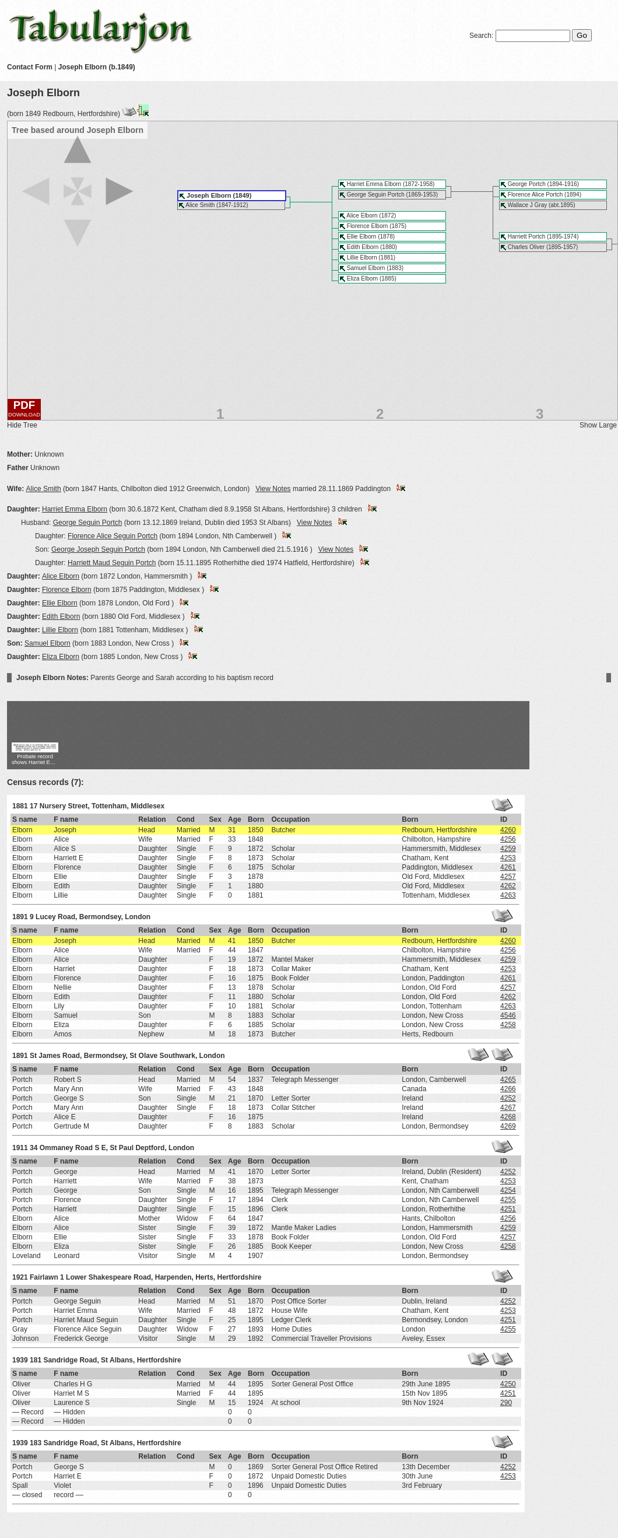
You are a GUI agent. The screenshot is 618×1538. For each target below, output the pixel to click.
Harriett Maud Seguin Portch (112, 563)
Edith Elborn (61, 616)
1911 (20, 1148)
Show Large (598, 425)
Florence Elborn (67, 590)
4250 (508, 1384)
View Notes (272, 489)
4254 (508, 1190)
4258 (508, 1025)
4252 (508, 1098)
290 (506, 1403)
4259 (508, 849)
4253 (508, 858)
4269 (508, 1126)
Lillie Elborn (60, 630)
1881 (20, 806)
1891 (20, 917)
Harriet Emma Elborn (74, 509)
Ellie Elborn (60, 603)
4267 (508, 1107)
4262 (508, 886)
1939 (20, 1360)
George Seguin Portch (87, 522)
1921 (20, 1277)
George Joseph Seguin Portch (98, 549)
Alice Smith (43, 489)
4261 (508, 867)
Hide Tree (22, 425)
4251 (508, 1209)
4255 (508, 1200)
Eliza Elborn (60, 657)
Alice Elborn (60, 576)
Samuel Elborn (47, 643)
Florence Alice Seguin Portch (112, 536)
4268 (508, 1117)
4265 (508, 1079)
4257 (508, 877)
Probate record (35, 760)
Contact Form (29, 67)
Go (582, 35)
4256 (508, 839)
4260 (508, 830)
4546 (508, 1015)
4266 (508, 1089)
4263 (508, 895)
